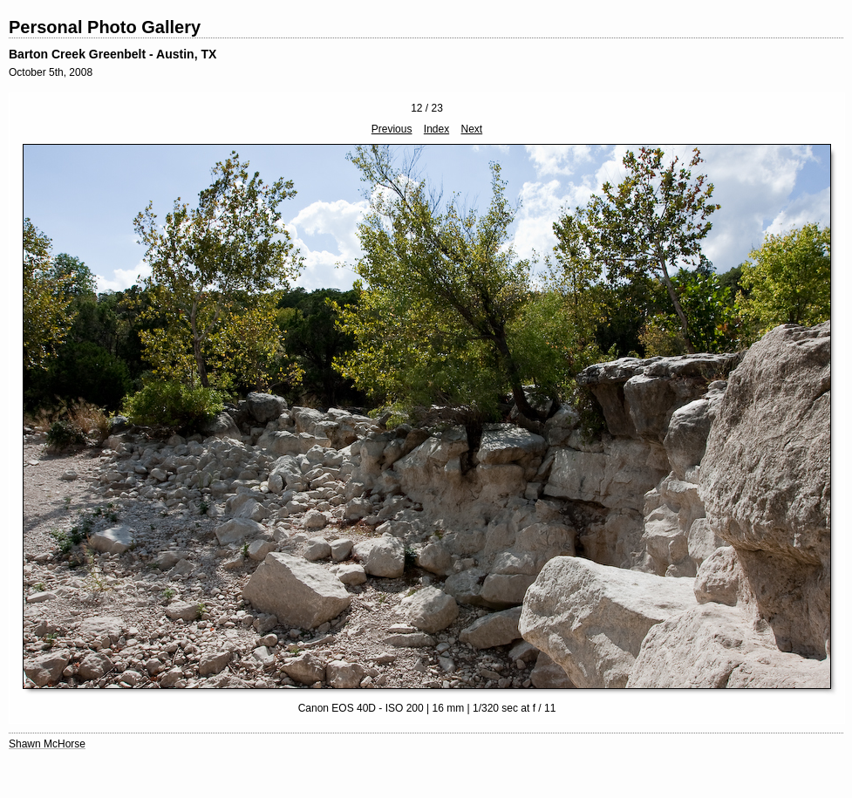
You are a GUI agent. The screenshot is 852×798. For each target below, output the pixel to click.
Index (436, 129)
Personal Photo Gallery (105, 27)
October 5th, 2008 (50, 72)
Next (472, 129)
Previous (391, 129)
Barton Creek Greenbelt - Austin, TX (112, 54)
